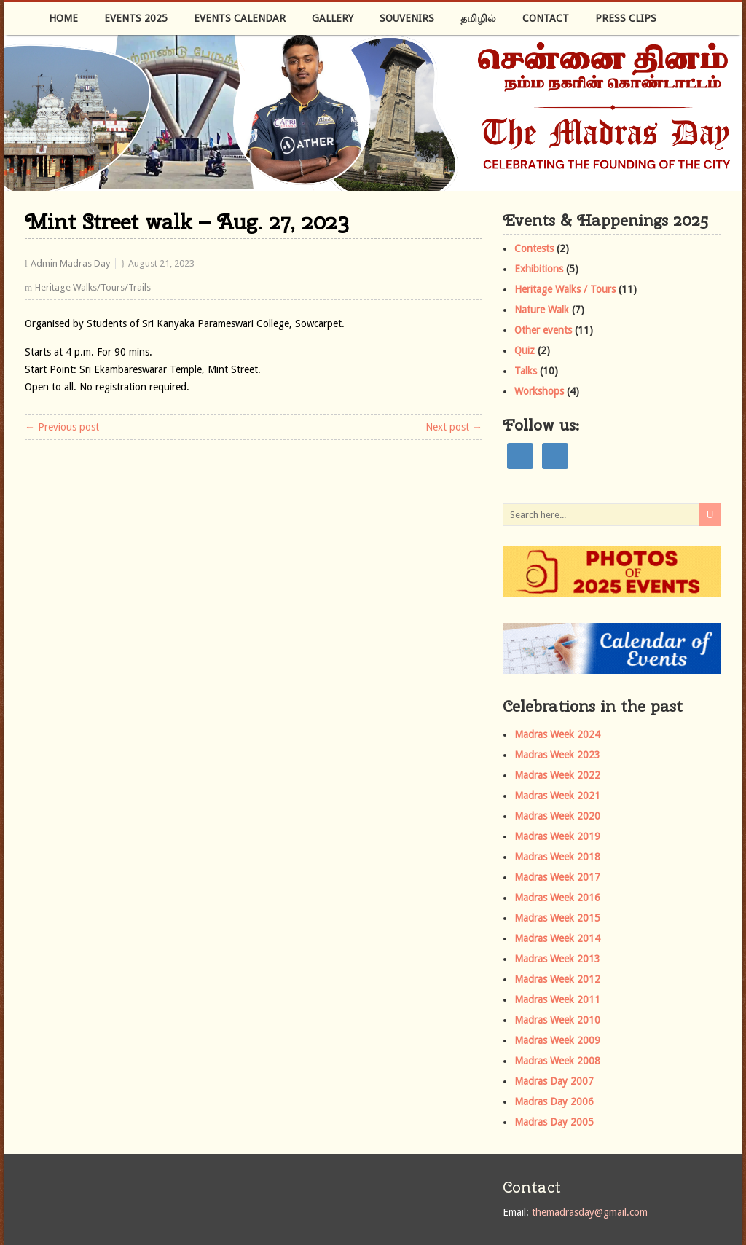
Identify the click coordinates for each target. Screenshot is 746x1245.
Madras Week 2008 (557, 1061)
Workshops (539, 391)
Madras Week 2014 (557, 938)
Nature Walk (541, 309)
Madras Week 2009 (557, 1040)
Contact (545, 18)
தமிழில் (478, 18)
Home (63, 18)
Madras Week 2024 (557, 734)
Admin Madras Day (70, 263)
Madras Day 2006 (554, 1101)
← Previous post (62, 427)
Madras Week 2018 (557, 857)
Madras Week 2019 (557, 836)
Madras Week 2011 (557, 999)
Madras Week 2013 (557, 959)
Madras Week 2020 (557, 816)
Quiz (524, 350)
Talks (525, 371)
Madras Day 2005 (554, 1122)
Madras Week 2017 (557, 877)
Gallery (332, 18)
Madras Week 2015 (557, 918)
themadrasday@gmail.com (590, 1212)
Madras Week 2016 (557, 897)
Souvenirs (407, 18)
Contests (534, 248)
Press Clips (625, 18)
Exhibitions (538, 269)
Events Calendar (240, 18)
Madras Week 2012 (557, 979)
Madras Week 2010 (557, 1020)
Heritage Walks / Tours (565, 289)
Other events (543, 330)
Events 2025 (136, 18)
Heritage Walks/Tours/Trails (93, 287)
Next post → (453, 427)
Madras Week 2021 (557, 795)
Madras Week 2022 (557, 775)
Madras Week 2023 (557, 755)
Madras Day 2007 (554, 1081)
